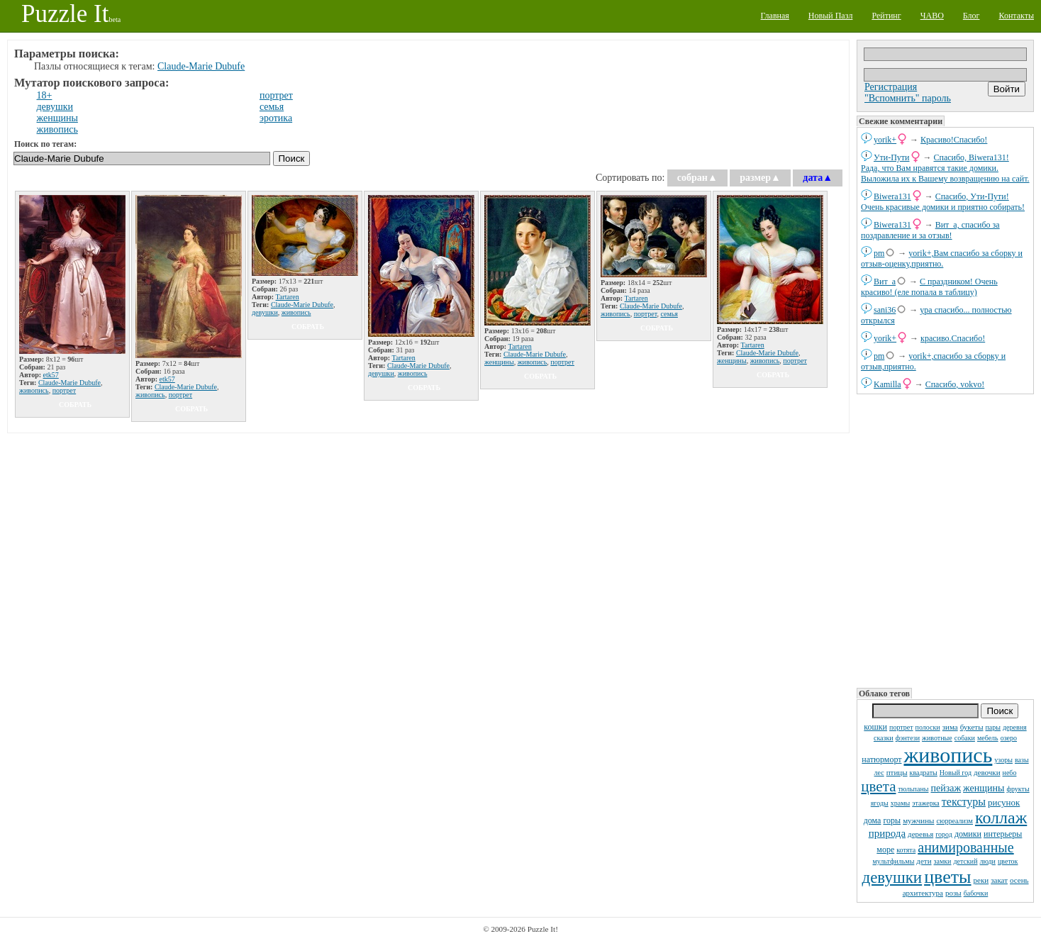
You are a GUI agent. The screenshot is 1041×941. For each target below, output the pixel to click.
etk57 (51, 375)
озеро (1009, 738)
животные (937, 738)
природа (887, 833)
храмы (901, 803)
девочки (987, 772)
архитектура (923, 893)
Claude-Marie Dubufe (201, 66)
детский (965, 861)
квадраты (923, 772)
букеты (972, 727)
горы (892, 820)
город (943, 834)
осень (1019, 880)
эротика (276, 118)
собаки (964, 738)
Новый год (956, 772)
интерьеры (1003, 834)
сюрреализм (954, 821)
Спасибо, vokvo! (955, 384)
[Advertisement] (945, 539)
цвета (878, 786)
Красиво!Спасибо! (953, 140)
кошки (875, 727)
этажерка (926, 803)
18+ (44, 95)
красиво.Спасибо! (952, 338)
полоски (927, 727)
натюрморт (881, 759)
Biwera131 (892, 196)
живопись (947, 755)
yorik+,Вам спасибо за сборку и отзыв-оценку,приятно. (942, 258)
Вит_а (885, 281)
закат (999, 880)
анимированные (965, 847)
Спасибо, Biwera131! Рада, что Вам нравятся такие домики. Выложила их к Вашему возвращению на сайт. (945, 168)
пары (993, 727)
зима (950, 727)
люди (988, 861)
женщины (983, 788)
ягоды (880, 803)
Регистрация (890, 87)
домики (967, 834)
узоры (1003, 760)
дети (923, 861)
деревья (920, 834)
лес (879, 772)
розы (953, 893)
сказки (884, 738)
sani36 (885, 310)
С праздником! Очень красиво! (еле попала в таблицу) (929, 287)
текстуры (964, 802)
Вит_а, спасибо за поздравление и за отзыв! (930, 230)
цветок (1008, 861)
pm (879, 253)
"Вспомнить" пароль (907, 98)
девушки (892, 877)
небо (1010, 772)
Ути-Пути (892, 157)
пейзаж (945, 788)
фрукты (1017, 789)
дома (872, 820)
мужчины (918, 820)
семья (272, 106)
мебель (987, 738)
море (885, 849)
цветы (947, 877)
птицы (897, 772)
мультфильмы (894, 861)
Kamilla (887, 384)
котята (905, 850)
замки (943, 861)
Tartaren (287, 297)
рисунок (1004, 802)
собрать (75, 404)
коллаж (1001, 817)
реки (981, 880)
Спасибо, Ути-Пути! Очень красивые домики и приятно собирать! (943, 201)
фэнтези (908, 738)
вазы (1022, 760)
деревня (1015, 727)
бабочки (976, 893)
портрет (901, 727)
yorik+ (885, 140)
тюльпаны (913, 789)
